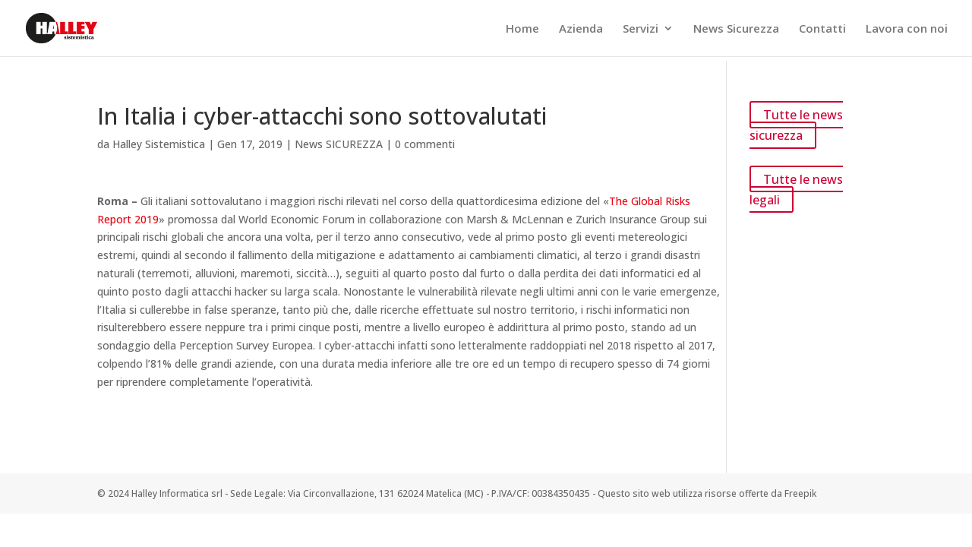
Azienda (581, 29)
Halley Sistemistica (158, 144)
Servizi (640, 29)
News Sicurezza (736, 29)
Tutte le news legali (796, 188)
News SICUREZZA (339, 144)
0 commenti (425, 144)
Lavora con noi (907, 29)
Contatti (822, 29)
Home (522, 29)
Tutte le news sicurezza (796, 125)
